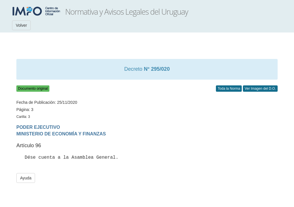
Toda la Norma (229, 89)
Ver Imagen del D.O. (260, 89)
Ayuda (25, 178)
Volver (21, 25)
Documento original (33, 89)
